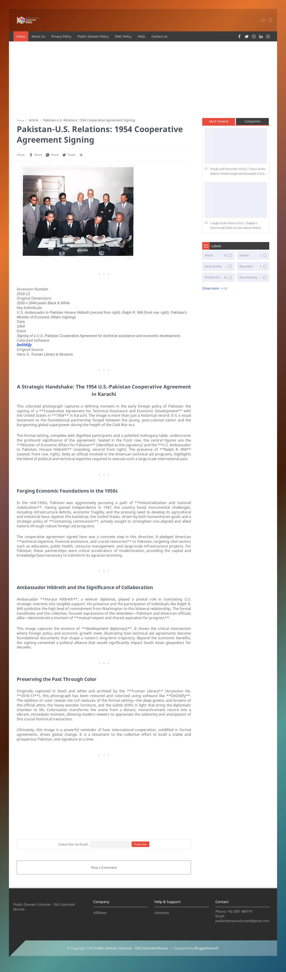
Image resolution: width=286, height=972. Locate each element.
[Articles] (253, 257)
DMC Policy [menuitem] (123, 36)
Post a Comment (104, 869)
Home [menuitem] (21, 36)
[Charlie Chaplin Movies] (218, 279)
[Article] (218, 257)
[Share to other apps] (81, 157)
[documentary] (253, 279)
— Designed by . (194, 955)
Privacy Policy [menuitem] (61, 36)
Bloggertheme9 (206, 955)
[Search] (270, 20)
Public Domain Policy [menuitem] (93, 36)
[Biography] (253, 268)
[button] (262, 20)
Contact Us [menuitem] (159, 36)
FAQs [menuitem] (141, 36)
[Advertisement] (143, 79)
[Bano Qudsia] (218, 268)
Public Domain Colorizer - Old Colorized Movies (131, 955)
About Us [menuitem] (38, 36)
